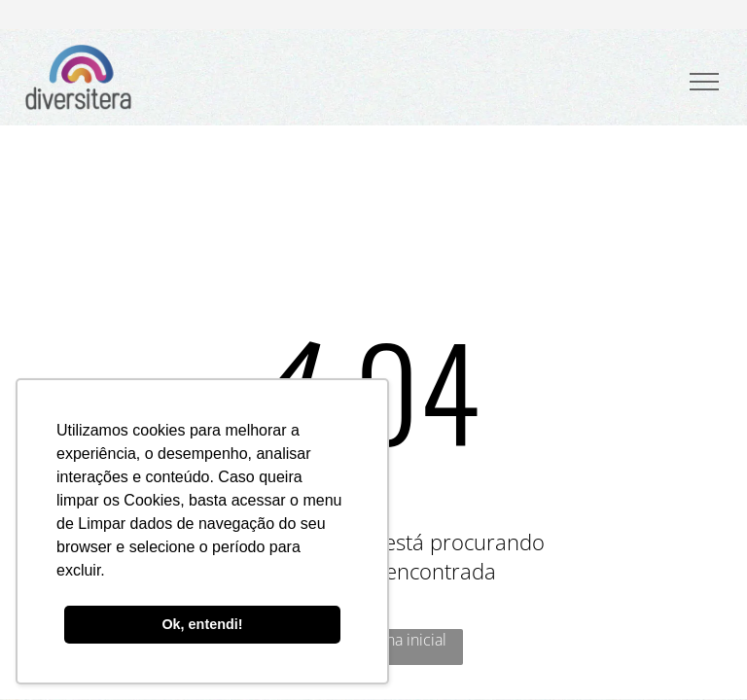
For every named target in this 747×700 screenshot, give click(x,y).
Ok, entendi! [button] (201, 624)
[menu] (704, 81)
